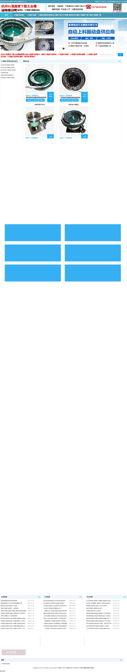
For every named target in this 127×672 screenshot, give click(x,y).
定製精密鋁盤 (4, 72)
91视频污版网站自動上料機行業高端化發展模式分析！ (14, 623)
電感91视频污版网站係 (7, 75)
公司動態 (47, 597)
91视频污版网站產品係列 (9, 61)
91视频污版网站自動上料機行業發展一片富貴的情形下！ (14, 628)
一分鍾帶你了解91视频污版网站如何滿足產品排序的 (56, 628)
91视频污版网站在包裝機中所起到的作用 (55, 605)
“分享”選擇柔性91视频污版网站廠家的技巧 (98, 628)
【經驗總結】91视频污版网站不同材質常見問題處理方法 (56, 621)
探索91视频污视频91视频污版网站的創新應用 (13, 611)
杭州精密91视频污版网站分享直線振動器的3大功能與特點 (56, 626)
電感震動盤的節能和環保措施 (9, 600)
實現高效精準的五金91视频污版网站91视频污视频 (14, 618)
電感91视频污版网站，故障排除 (10, 608)
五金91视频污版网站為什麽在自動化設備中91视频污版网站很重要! (56, 616)
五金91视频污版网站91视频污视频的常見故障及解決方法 (99, 600)
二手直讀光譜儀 (5, 663)
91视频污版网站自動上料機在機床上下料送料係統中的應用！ (14, 621)
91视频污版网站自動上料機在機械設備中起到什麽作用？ (14, 626)
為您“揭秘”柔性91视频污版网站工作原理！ (98, 626)
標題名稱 (26, 61)
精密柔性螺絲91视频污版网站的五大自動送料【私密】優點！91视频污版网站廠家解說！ (99, 616)
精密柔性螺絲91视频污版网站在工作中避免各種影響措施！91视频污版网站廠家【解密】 (99, 621)
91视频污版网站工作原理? (93, 611)
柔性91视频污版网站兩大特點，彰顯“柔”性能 (98, 623)
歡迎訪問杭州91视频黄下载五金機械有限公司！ (13, 1)
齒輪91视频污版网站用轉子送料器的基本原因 (56, 613)
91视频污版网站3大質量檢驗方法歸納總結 (55, 623)
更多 (119, 61)
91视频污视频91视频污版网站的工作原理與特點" (14, 613)
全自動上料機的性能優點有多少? (53, 608)
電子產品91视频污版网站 (8, 67)
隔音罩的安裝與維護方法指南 (9, 605)
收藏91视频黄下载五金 (114, 1)
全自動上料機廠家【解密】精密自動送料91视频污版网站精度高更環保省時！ (99, 603)
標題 (2, 660)
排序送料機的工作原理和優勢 (9, 616)
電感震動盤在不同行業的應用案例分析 (11, 603)
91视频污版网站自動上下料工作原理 (96, 605)
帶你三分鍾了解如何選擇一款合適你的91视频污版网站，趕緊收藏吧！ (56, 618)
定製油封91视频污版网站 (8, 77)
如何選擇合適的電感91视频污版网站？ (54, 603)
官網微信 (97, 1)
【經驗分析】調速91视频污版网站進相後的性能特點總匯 (56, 611)
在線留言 (103, 1)
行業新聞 (4, 597)
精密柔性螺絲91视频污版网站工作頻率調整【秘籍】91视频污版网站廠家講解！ (99, 613)
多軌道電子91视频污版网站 (8, 70)
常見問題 (90, 597)
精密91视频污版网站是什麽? (94, 608)
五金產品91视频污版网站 (8, 65)
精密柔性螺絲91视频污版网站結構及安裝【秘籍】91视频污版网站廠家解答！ (99, 618)
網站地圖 (124, 1)
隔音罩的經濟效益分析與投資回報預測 (54, 600)
